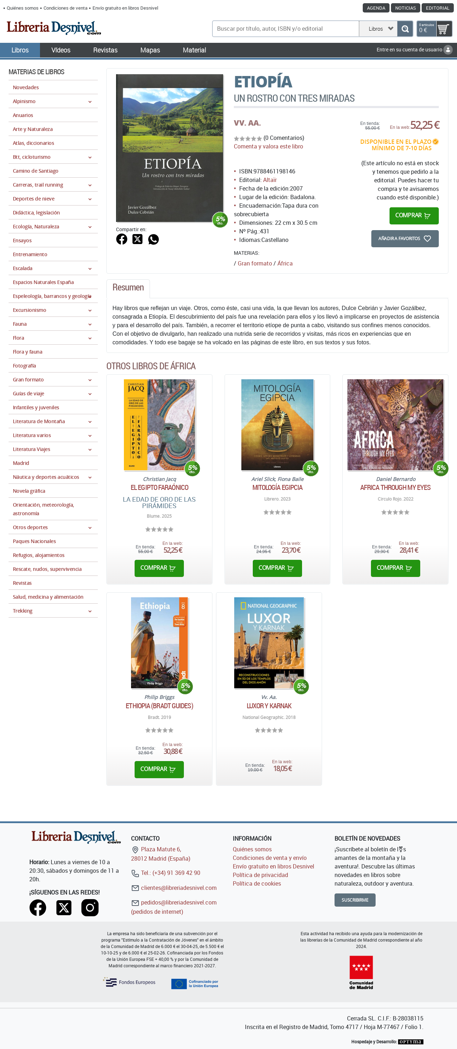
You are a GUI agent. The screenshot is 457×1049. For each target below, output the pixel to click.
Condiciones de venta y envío (270, 858)
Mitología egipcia (277, 487)
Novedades (26, 87)
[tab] (128, 289)
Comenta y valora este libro (268, 146)
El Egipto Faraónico (159, 487)
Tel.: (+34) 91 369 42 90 (165, 873)
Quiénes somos (23, 8)
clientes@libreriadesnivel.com (174, 888)
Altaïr (270, 180)
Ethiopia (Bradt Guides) (159, 705)
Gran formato (255, 263)
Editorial (438, 8)
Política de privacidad (260, 875)
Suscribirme (355, 900)
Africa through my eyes (395, 487)
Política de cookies (257, 883)
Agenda (376, 8)
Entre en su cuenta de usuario (415, 49)
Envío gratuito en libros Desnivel (125, 8)
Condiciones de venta (65, 8)
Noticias (405, 8)
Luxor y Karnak (269, 705)
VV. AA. (247, 122)
